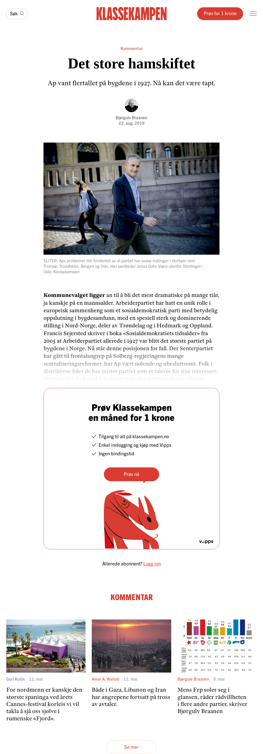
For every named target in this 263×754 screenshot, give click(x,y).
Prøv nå (131, 474)
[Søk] (17, 13)
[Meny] (253, 13)
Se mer (131, 747)
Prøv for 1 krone (220, 13)
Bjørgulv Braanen (131, 117)
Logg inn (152, 563)
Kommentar (131, 48)
